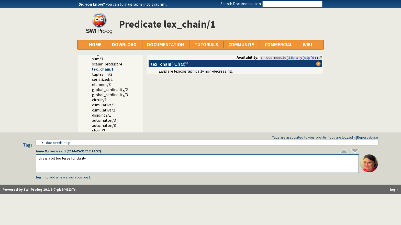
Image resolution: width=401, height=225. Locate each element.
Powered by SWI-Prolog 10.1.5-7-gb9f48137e (39, 189)
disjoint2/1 (101, 115)
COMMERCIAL (278, 45)
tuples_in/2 (102, 74)
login (40, 177)
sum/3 (97, 58)
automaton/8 (104, 125)
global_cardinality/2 (110, 89)
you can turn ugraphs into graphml (136, 4)
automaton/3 (104, 120)
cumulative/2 (103, 109)
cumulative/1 (103, 104)
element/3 (101, 84)
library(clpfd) (302, 57)
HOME (95, 45)
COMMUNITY (241, 45)
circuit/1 (99, 99)
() (168, 64)
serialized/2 (102, 79)
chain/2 (98, 130)
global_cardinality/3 (110, 94)
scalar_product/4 (107, 63)
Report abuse (367, 137)
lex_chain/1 (103, 69)
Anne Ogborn (47, 151)
